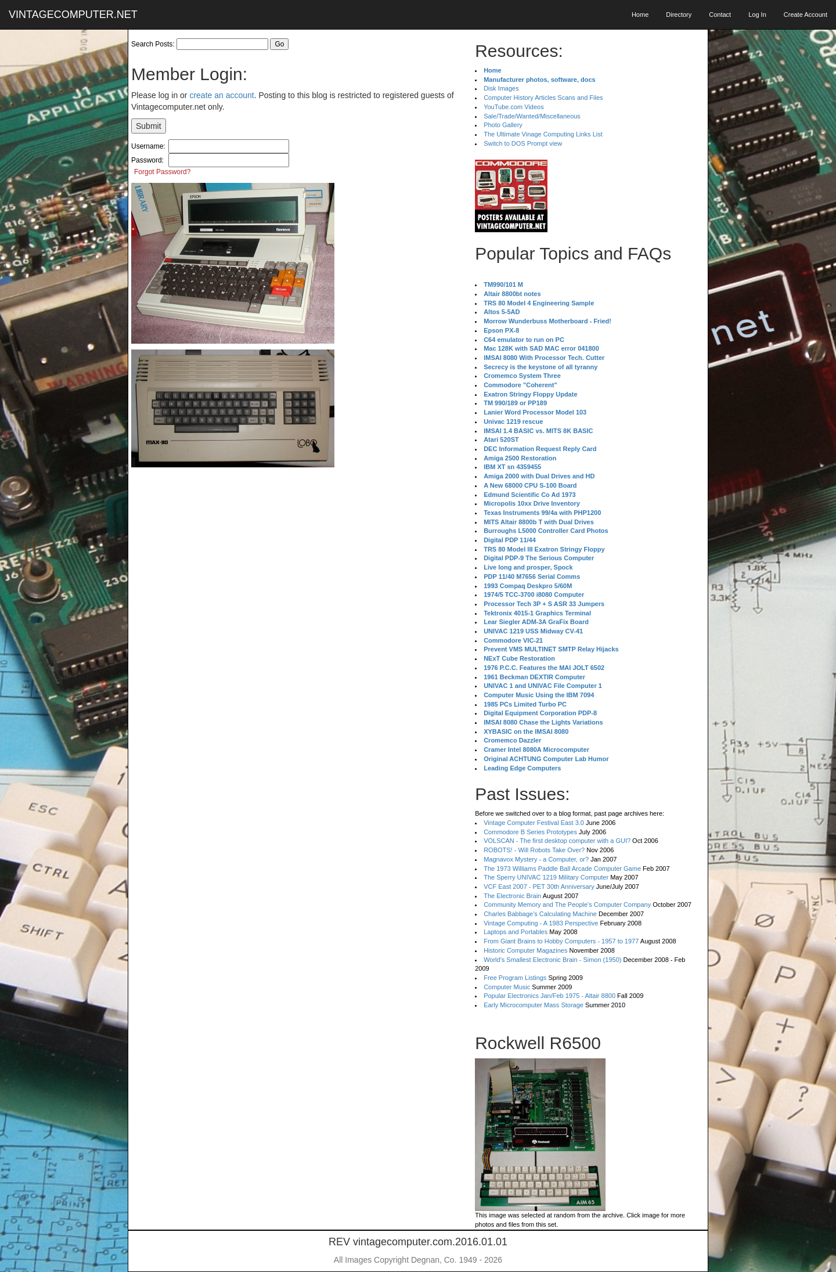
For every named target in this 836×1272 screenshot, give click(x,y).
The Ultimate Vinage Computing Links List (543, 134)
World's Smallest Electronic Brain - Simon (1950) (552, 959)
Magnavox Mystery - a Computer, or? (536, 859)
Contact (720, 14)
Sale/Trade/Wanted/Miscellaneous (532, 116)
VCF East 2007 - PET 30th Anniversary (539, 886)
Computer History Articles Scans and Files (543, 97)
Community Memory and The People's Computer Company (567, 904)
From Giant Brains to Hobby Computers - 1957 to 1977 (561, 941)
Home (640, 14)
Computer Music (507, 986)
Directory (678, 14)
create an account (221, 95)
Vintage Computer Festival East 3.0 (534, 822)
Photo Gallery (503, 124)
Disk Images (501, 88)
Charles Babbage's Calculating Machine (540, 913)
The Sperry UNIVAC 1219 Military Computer (546, 877)
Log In (757, 14)
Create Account (805, 14)
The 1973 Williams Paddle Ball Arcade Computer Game (562, 868)
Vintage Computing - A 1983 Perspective (541, 923)
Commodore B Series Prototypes (530, 831)
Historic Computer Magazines (525, 950)
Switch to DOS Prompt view (523, 143)
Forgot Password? (162, 172)
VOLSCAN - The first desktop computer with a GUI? (557, 840)
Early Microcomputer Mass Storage (533, 1004)
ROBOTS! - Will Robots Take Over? (534, 849)
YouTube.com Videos (514, 106)
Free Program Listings (515, 977)
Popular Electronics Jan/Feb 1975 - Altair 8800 (549, 995)
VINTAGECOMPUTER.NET (73, 14)
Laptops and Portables (515, 931)
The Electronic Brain (512, 895)
